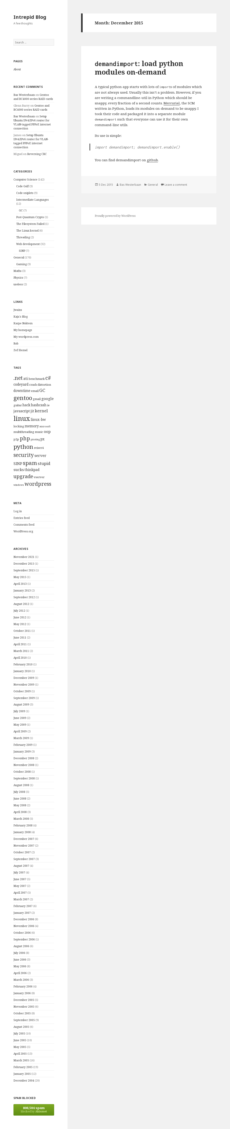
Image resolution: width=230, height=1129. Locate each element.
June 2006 (19, 959)
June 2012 (19, 617)
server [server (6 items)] (40, 455)
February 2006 (23, 986)
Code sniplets (24, 193)
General (18, 257)
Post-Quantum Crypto (30, 217)
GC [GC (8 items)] (42, 390)
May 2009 (19, 725)
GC (21, 210)
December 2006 (23, 919)
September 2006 (24, 939)
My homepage (22, 330)
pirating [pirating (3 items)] (35, 439)
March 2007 (21, 899)
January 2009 (22, 751)
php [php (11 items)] (25, 438)
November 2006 (23, 926)
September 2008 (24, 778)
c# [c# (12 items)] (48, 377)
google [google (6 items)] (47, 398)
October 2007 (22, 852)
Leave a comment (176, 185)
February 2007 (23, 906)
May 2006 (19, 966)
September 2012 (24, 597)
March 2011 (21, 651)
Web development (28, 244)
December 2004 (23, 1080)
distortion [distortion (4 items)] (44, 385)
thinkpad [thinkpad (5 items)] (32, 469)
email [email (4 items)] (35, 391)
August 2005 (21, 1027)
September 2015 (24, 570)
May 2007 (19, 886)
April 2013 (20, 584)
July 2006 (19, 953)
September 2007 (24, 859)
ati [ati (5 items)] (25, 378)
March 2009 (21, 738)
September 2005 (24, 1020)
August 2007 (21, 866)
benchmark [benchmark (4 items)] (37, 379)
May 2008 (19, 805)
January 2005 (22, 1074)
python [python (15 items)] (23, 447)
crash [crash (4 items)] (33, 385)
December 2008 (23, 758)
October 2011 (22, 631)
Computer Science (25, 179)
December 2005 (23, 1000)
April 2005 (20, 1054)
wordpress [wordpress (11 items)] (37, 483)
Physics (18, 278)
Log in (17, 511)
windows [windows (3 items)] (18, 484)
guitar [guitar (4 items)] (17, 405)
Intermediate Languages (32, 200)
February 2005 (23, 1067)
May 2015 (19, 577)
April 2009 (20, 731)
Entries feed (21, 518)
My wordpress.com (26, 337)
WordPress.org (23, 531)
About (17, 69)
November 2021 (23, 557)
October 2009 (22, 691)
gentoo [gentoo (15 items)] (22, 398)
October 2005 (22, 1013)
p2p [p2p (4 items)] (16, 439)
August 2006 (21, 946)
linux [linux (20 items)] (21, 418)
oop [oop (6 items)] (47, 431)
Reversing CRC (37, 154)
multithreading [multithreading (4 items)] (23, 432)
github (152, 160)
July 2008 (19, 792)
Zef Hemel (20, 350)
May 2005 (19, 1047)
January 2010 (22, 671)
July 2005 (19, 1033)
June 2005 (19, 1040)
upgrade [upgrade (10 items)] (23, 476)
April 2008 (20, 812)
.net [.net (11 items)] (18, 377)
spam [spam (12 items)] (30, 463)
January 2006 (22, 993)
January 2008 (22, 832)
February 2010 (23, 664)
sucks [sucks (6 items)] (18, 469)
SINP (22, 251)
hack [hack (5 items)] (26, 405)
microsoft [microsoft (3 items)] (45, 426)
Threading (23, 237)
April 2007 (20, 893)
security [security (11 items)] (23, 454)
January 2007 (22, 913)
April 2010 (20, 658)
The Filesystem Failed (30, 224)
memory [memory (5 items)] (32, 426)
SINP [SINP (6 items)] (17, 463)
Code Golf (22, 186)
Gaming (21, 264)
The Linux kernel (27, 230)
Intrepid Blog (29, 16)
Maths (17, 271)
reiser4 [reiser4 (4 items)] (39, 448)
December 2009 (23, 678)
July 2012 (19, 611)
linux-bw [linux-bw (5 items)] (38, 419)
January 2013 (22, 590)
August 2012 (21, 604)
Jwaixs (17, 310)
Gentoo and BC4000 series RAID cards (33, 97)
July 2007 (19, 872)
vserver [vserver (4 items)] (39, 477)
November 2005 (23, 1007)
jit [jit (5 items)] (32, 411)
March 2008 (21, 819)
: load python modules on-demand (139, 68)
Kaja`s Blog (20, 316)
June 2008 (19, 798)
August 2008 (21, 785)
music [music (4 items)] (39, 432)
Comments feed (23, 525)
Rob (15, 343)
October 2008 (22, 772)
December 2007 (23, 839)
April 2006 (20, 973)
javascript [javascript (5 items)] (21, 411)
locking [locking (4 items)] (18, 426)
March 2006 (21, 980)
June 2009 (19, 718)
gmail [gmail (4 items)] (37, 399)
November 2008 (23, 765)
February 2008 (23, 825)
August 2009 (21, 704)
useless (18, 284)
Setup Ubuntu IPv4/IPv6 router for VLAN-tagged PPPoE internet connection (32, 122)
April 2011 (20, 644)
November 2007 (23, 845)
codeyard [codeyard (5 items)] (21, 384)
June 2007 (19, 879)
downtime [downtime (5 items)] (21, 390)
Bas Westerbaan (24, 95)
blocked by (34, 1109)
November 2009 (23, 684)
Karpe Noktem (23, 323)
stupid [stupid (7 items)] (44, 463)
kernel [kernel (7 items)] (41, 410)
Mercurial (172, 103)
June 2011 (19, 637)
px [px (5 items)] (42, 439)
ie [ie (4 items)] (48, 405)
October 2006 (22, 933)
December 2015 (23, 564)
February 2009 (23, 745)
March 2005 (21, 1060)
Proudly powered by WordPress (115, 216)
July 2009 (19, 711)
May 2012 (19, 624)
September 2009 (24, 698)
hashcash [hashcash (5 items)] (38, 405)
